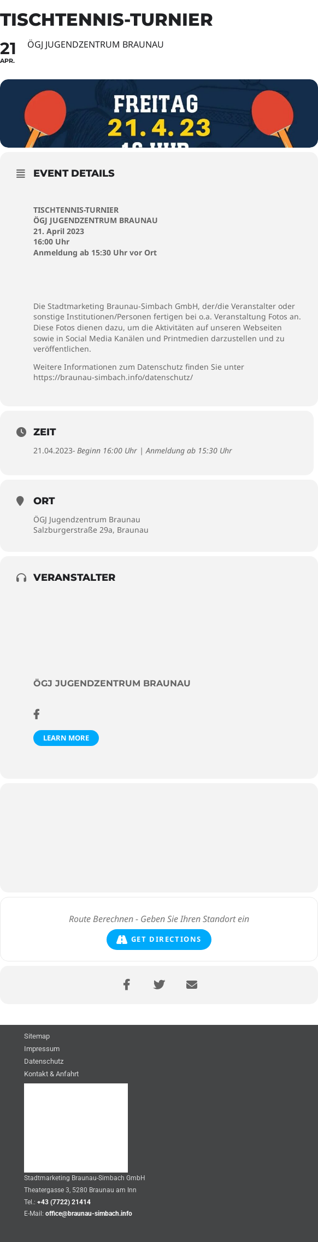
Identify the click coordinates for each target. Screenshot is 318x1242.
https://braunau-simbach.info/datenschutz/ (113, 377)
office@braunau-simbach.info (88, 1213)
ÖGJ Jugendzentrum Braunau (112, 683)
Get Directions (159, 939)
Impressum (42, 1049)
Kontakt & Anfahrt (51, 1074)
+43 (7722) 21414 (64, 1202)
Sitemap (37, 1036)
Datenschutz (43, 1061)
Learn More (66, 738)
